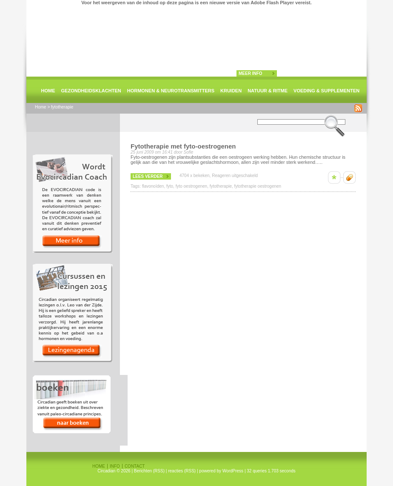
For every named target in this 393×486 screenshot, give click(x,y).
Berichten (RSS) (149, 471)
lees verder (148, 176)
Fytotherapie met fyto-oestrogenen (183, 146)
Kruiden (231, 90)
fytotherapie (221, 186)
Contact (135, 466)
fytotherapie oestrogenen (258, 186)
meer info (250, 73)
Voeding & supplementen (326, 90)
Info (115, 466)
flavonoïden (153, 186)
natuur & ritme (268, 90)
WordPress (232, 471)
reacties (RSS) (182, 471)
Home (48, 90)
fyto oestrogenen (192, 186)
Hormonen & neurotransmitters (170, 90)
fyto (169, 186)
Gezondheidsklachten (91, 90)
